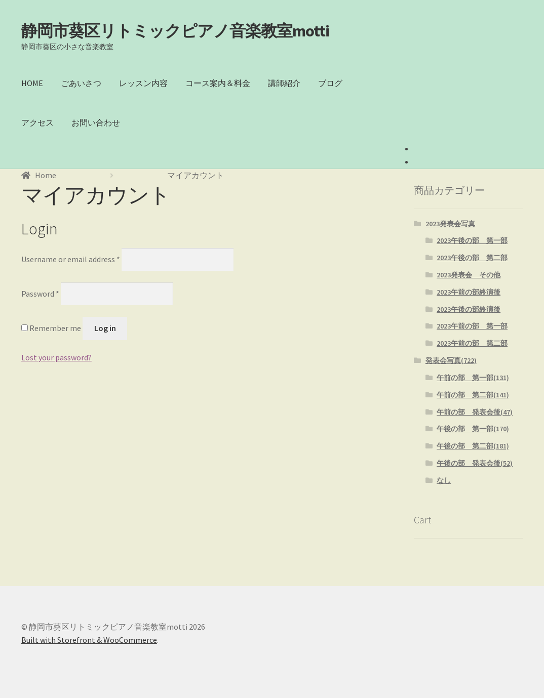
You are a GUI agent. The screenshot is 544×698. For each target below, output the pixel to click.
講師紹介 (284, 83)
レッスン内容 (143, 83)
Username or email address (70, 259)
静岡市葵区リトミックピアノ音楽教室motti (175, 31)
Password (40, 294)
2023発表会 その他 (468, 274)
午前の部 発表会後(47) (475, 412)
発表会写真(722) (451, 360)
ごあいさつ (81, 83)
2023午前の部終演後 (468, 292)
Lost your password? (56, 357)
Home (45, 175)
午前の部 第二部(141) (473, 394)
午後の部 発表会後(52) (475, 463)
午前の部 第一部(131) (473, 377)
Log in (105, 328)
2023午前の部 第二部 (472, 343)
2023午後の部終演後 (468, 309)
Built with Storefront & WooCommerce (89, 640)
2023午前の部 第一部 (472, 326)
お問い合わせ (95, 122)
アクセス (37, 122)
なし (444, 480)
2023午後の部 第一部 (472, 240)
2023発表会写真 (450, 223)
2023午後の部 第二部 (472, 257)
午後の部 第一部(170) (473, 428)
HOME (32, 83)
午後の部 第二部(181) (473, 445)
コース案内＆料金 (217, 83)
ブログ (330, 83)
